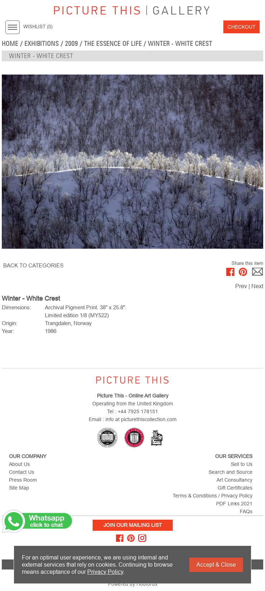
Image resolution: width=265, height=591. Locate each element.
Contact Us (21, 472)
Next (257, 286)
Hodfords (146, 584)
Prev (241, 286)
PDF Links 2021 (234, 503)
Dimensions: (16, 307)
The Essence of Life (113, 44)
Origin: (9, 323)
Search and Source (230, 472)
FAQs (246, 511)
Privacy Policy (105, 572)
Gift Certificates (235, 488)
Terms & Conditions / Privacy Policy (212, 496)
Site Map (19, 488)
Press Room (23, 480)
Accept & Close (216, 565)
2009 (71, 44)
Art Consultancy (234, 480)
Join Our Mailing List (132, 525)
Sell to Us (241, 464)
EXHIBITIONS (41, 44)
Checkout (242, 27)
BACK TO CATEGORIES (33, 265)
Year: (8, 331)
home (10, 44)
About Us (19, 464)
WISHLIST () (37, 26)
